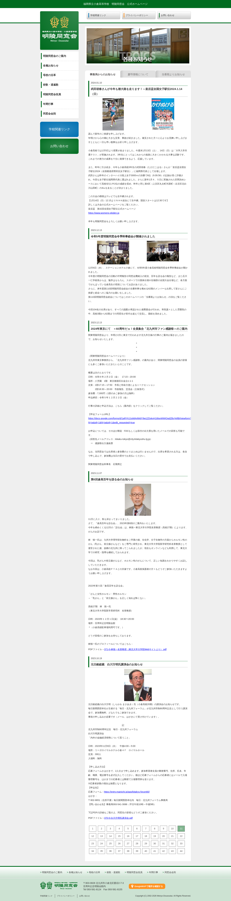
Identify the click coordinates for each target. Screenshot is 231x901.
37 (119, 851)
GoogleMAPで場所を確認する (148, 886)
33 (181, 843)
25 (110, 843)
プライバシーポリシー (66, 896)
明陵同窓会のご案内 (52, 872)
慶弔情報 (138, 74)
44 (181, 851)
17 (137, 836)
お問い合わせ (59, 146)
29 (146, 843)
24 (101, 843)
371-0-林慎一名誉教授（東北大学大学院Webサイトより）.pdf (135, 649)
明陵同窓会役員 (134, 872)
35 (101, 851)
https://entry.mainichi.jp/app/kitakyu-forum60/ (127, 792)
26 (119, 843)
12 (92, 836)
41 (154, 851)
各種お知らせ (75, 872)
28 (137, 843)
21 (172, 836)
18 (146, 836)
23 (92, 843)
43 (172, 851)
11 (181, 828)
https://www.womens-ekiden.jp (103, 213)
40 (146, 851)
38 (128, 851)
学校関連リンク (59, 129)
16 (128, 836)
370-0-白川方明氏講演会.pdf (118, 818)
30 (154, 843)
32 (172, 843)
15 (119, 836)
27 (128, 843)
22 (181, 836)
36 (110, 851)
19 (154, 836)
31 (163, 843)
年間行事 (153, 872)
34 (92, 851)
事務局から (103, 74)
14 (110, 836)
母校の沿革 (94, 872)
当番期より (173, 74)
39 (137, 851)
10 (172, 828)
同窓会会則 (170, 872)
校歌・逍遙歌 (113, 872)
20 (163, 836)
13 (101, 836)
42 (163, 851)
